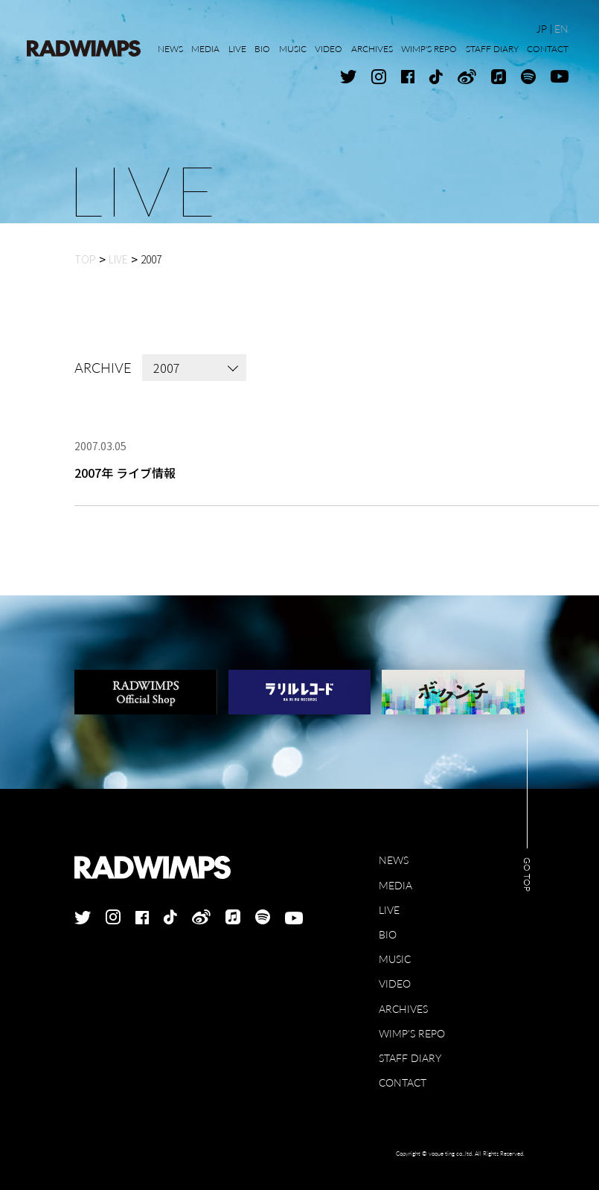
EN (561, 29)
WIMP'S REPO (412, 1033)
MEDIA (395, 885)
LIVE (389, 910)
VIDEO (395, 983)
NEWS (394, 860)
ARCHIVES (403, 1009)
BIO (388, 934)
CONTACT (402, 1082)
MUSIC (395, 959)
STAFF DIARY (410, 1058)
